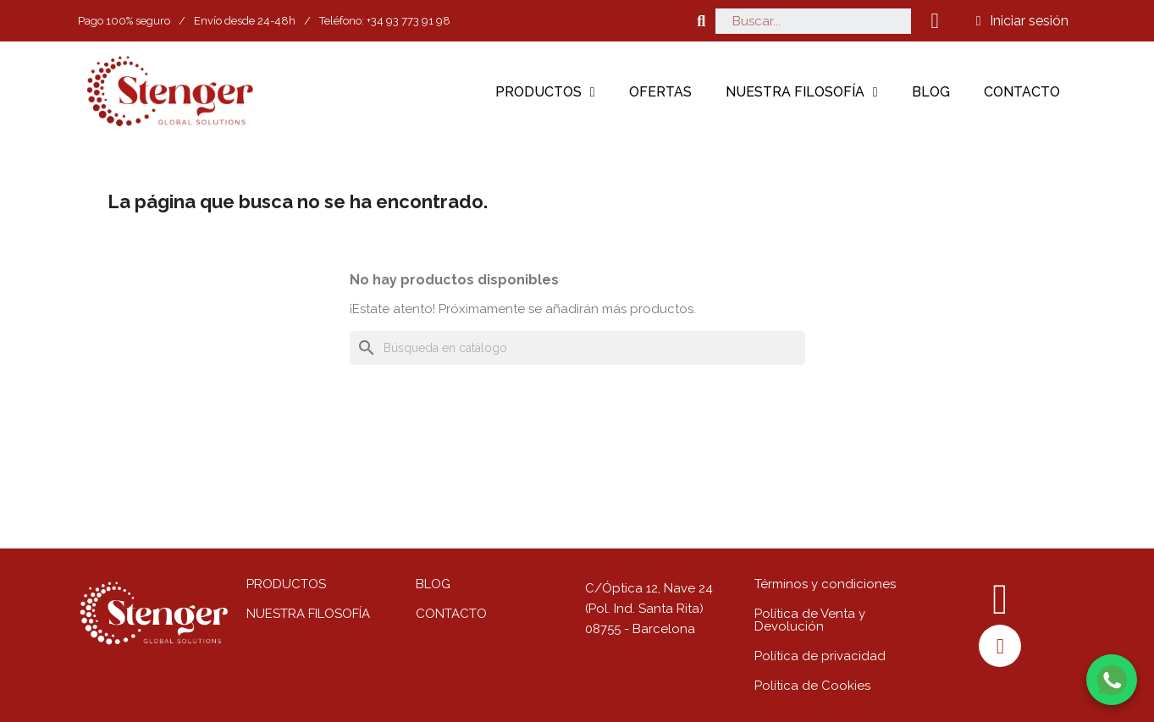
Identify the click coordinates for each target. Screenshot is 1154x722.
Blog (931, 92)
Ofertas (660, 92)
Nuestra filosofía (802, 92)
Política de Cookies (812, 685)
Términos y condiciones (825, 584)
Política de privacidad (820, 656)
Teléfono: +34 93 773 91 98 (384, 20)
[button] (701, 21)
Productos (545, 92)
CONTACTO (451, 613)
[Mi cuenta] (1022, 21)
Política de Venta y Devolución (809, 620)
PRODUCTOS (286, 584)
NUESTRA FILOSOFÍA (308, 613)
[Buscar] (577, 348)
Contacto (1022, 92)
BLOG (433, 584)
